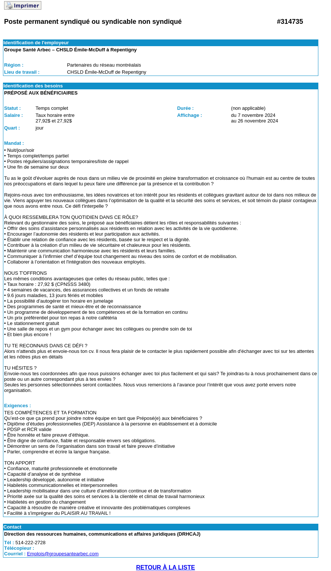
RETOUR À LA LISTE (165, 567)
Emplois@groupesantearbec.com (62, 553)
